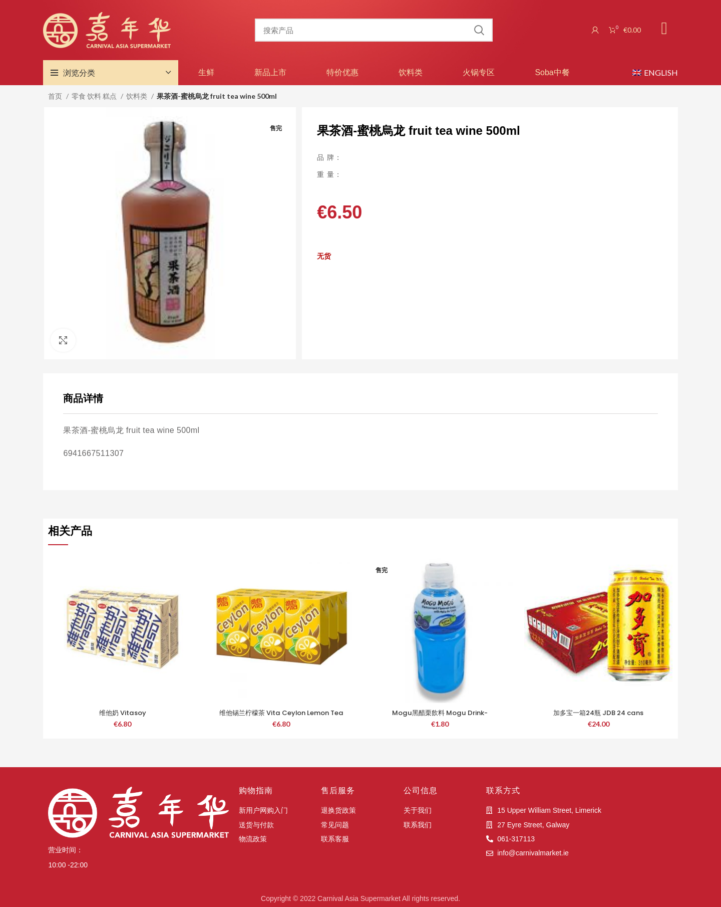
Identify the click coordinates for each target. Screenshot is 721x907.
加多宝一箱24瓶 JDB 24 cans (598, 713)
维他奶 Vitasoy (122, 713)
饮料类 (411, 72)
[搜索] (373, 30)
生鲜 (206, 72)
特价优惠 (342, 72)
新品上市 (270, 72)
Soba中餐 (552, 72)
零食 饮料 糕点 (95, 96)
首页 (56, 96)
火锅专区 (479, 72)
